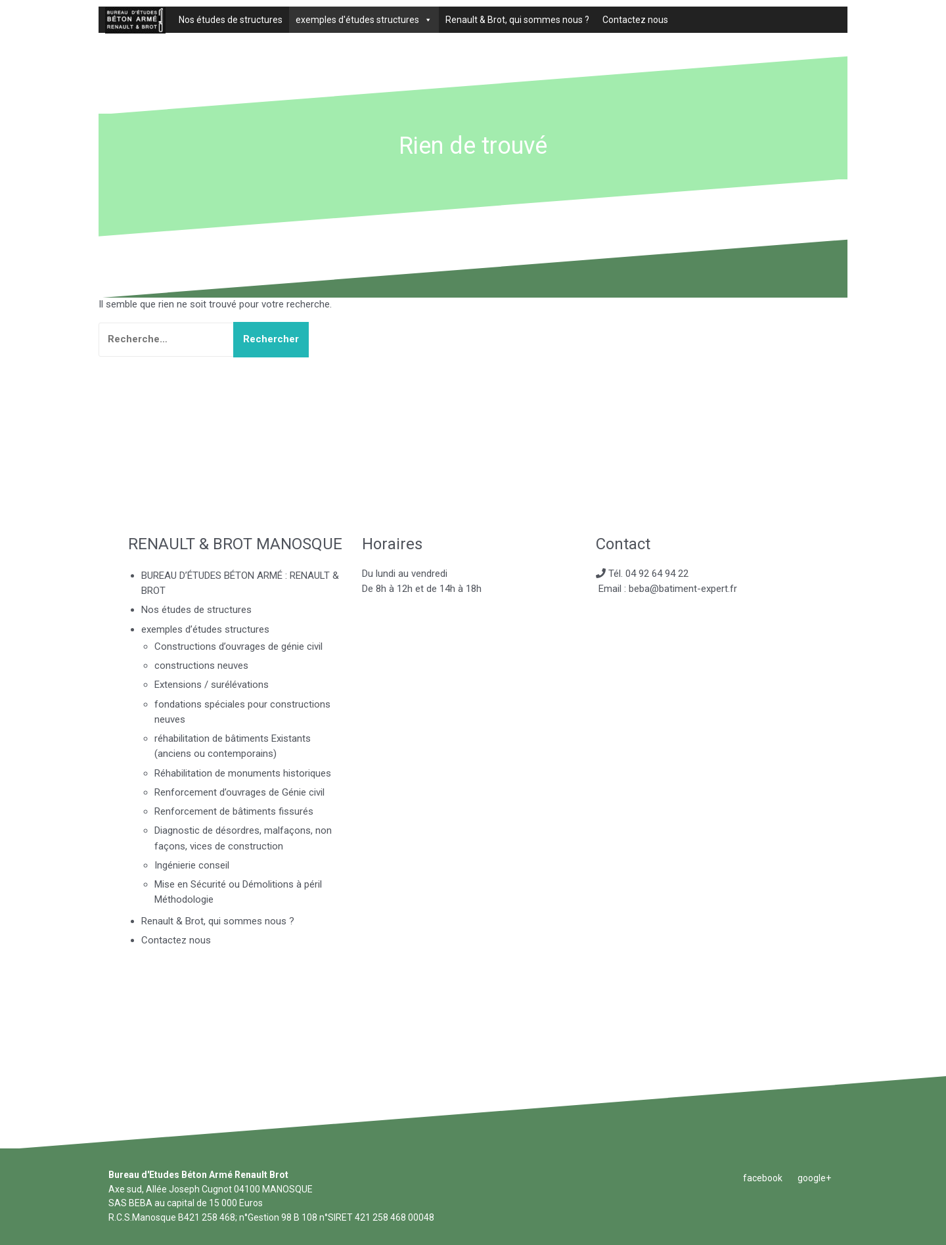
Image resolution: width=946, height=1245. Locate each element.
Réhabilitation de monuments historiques (242, 773)
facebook (762, 1178)
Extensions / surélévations (211, 684)
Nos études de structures (230, 19)
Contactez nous (635, 19)
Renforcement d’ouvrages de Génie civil (239, 792)
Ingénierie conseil (191, 865)
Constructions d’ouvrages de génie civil (238, 646)
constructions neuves (201, 665)
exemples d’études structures (205, 629)
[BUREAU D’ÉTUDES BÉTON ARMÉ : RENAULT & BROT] (135, 20)
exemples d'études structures (357, 19)
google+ (814, 1178)
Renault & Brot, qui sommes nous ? (517, 19)
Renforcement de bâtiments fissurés (233, 811)
